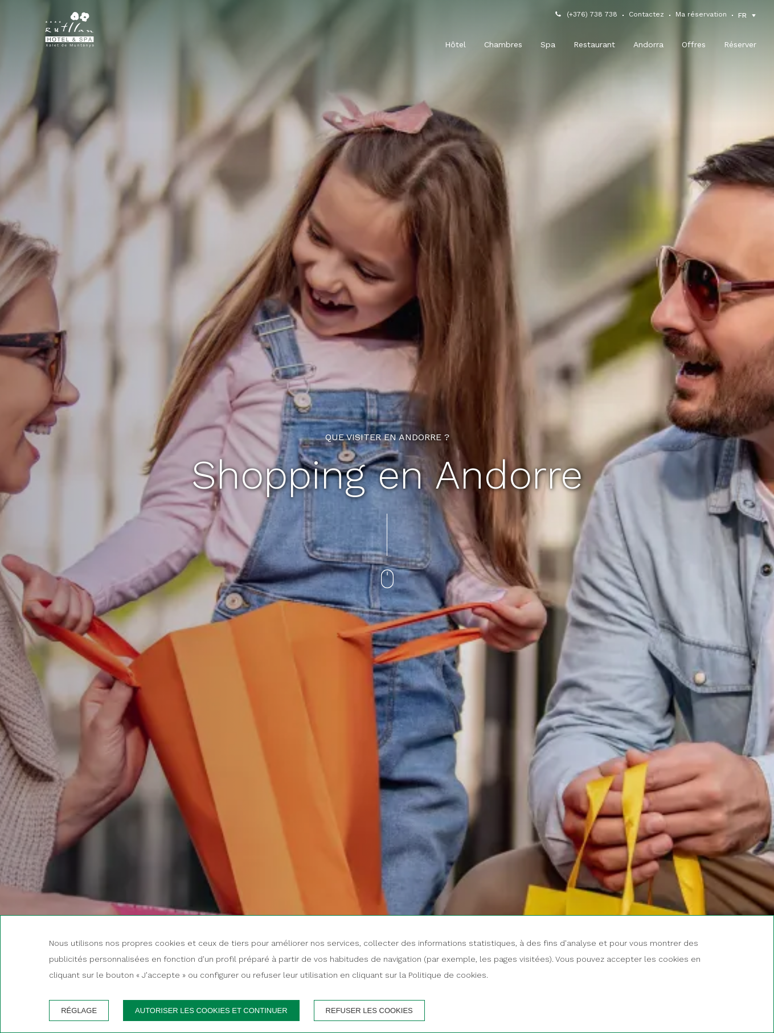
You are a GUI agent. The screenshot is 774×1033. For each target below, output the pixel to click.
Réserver (740, 44)
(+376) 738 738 (592, 14)
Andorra (648, 44)
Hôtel (455, 44)
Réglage (79, 1010)
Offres (694, 44)
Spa (547, 44)
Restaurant (594, 44)
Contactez (646, 14)
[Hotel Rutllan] (69, 32)
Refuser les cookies (369, 1010)
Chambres (503, 44)
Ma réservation (701, 14)
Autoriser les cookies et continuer (211, 1010)
